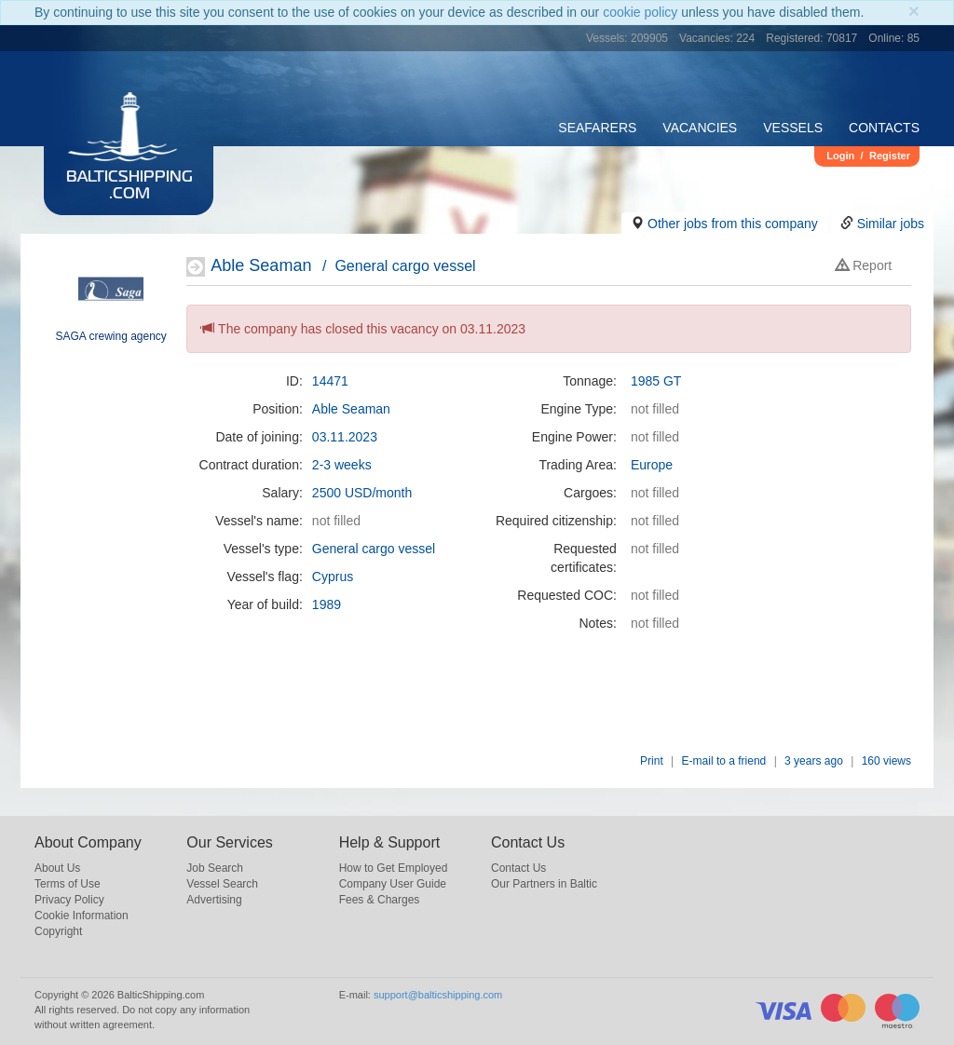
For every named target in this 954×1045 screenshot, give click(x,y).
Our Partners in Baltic (544, 883)
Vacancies (699, 127)
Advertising (213, 899)
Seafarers (597, 127)
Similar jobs (890, 223)
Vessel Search (222, 883)
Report (864, 265)
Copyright (58, 931)
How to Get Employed (393, 868)
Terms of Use (67, 883)
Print (651, 760)
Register (889, 155)
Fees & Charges (379, 899)
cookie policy (640, 12)
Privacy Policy (69, 899)
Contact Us (518, 868)
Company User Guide (392, 883)
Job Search (214, 868)
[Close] (914, 10)
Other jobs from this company (732, 223)
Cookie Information (81, 915)
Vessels (793, 127)
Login (840, 155)
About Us (57, 868)
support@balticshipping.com (438, 994)
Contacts (884, 127)
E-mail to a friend (724, 760)
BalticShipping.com (129, 186)
